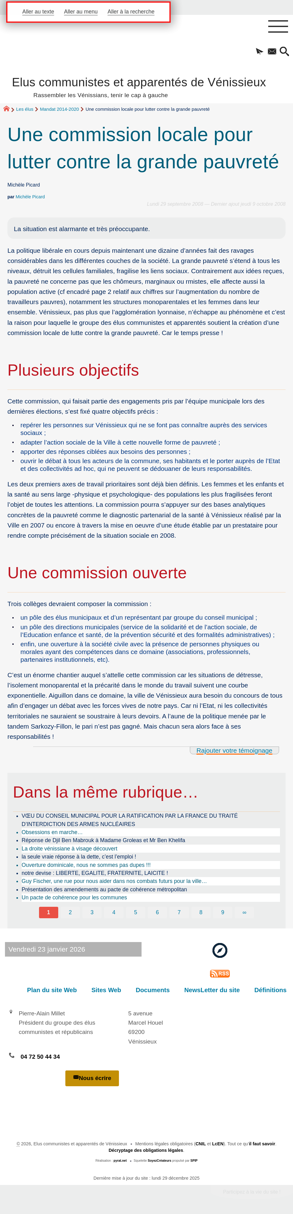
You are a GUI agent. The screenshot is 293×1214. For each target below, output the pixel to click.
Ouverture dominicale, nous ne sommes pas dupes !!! (86, 865)
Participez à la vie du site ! (252, 1192)
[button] (259, 52)
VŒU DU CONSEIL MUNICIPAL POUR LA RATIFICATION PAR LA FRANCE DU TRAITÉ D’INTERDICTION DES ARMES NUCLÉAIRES (130, 820)
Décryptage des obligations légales (146, 1150)
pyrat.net (120, 1160)
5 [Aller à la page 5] (135, 912)
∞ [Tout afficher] (245, 912)
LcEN (218, 1143)
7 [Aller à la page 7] (179, 912)
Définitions (271, 990)
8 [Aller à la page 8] (201, 912)
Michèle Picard (30, 196)
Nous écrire (92, 1077)
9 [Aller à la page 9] (222, 912)
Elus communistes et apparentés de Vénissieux (139, 86)
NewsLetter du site (212, 990)
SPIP (194, 1160)
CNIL (200, 1143)
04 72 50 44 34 (40, 1056)
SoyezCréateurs (159, 1160)
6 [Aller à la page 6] (157, 912)
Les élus (24, 109)
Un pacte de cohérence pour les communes (74, 897)
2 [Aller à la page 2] (70, 912)
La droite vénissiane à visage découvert (69, 849)
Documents (154, 990)
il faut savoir (262, 1143)
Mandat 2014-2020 (59, 109)
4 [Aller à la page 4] (114, 912)
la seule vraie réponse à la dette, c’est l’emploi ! (79, 857)
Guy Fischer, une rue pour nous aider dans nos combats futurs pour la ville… (114, 881)
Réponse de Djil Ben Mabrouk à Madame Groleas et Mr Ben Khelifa (103, 840)
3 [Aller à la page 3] (92, 912)
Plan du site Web (53, 990)
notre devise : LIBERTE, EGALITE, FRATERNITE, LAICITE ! (95, 873)
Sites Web (107, 990)
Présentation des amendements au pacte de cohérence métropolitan (104, 889)
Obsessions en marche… (52, 832)
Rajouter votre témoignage (234, 750)
